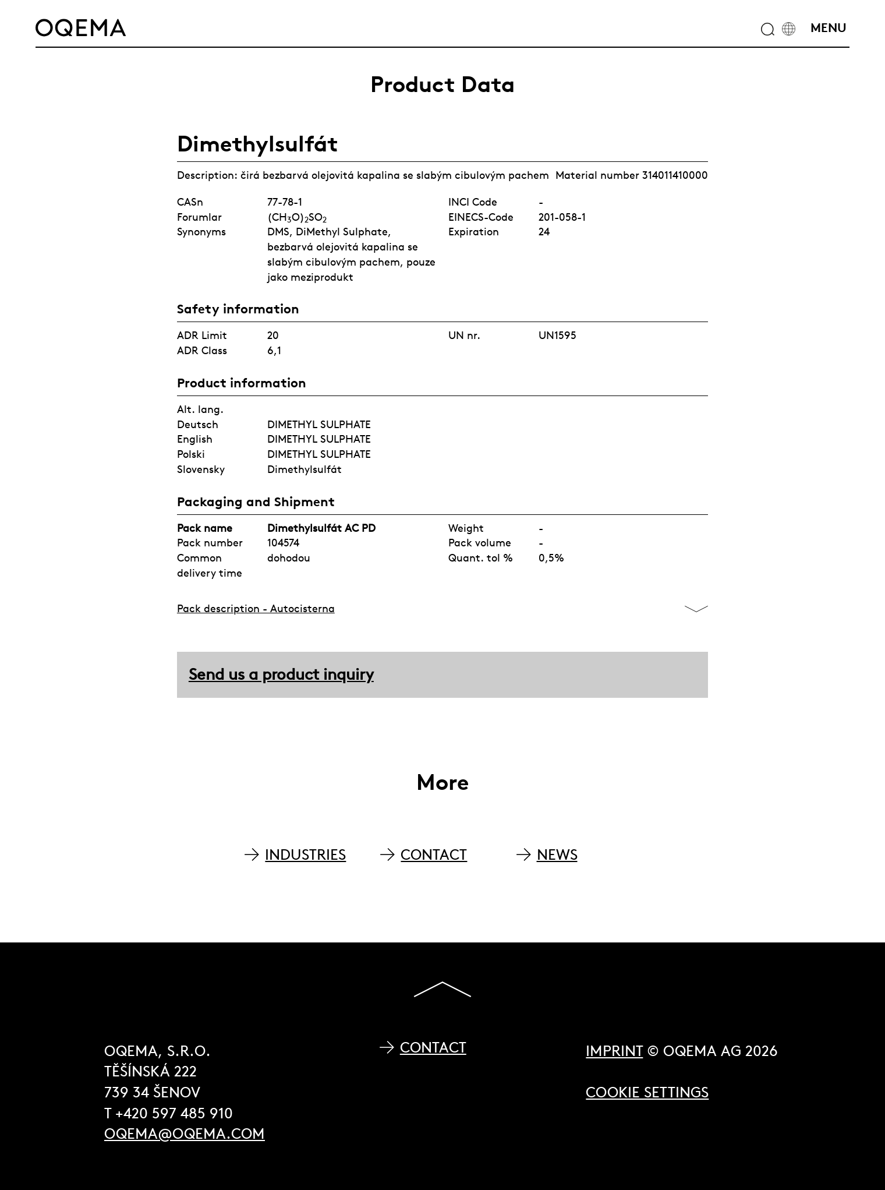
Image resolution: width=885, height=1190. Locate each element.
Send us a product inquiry (281, 674)
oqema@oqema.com (184, 1134)
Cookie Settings (647, 1092)
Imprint (614, 1051)
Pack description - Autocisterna (256, 608)
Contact (433, 1048)
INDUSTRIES (305, 855)
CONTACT (434, 855)
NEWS (557, 855)
